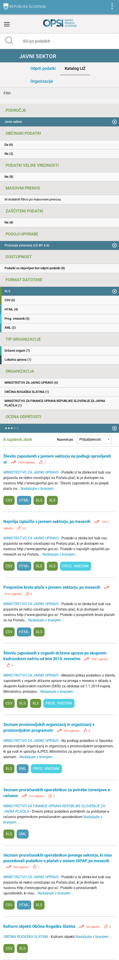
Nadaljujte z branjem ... (39, 488)
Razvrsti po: (65, 439)
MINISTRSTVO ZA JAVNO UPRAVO (31, 472)
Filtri (7, 93)
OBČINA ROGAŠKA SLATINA (26, 937)
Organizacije (41, 81)
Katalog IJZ (75, 68)
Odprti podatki (43, 68)
